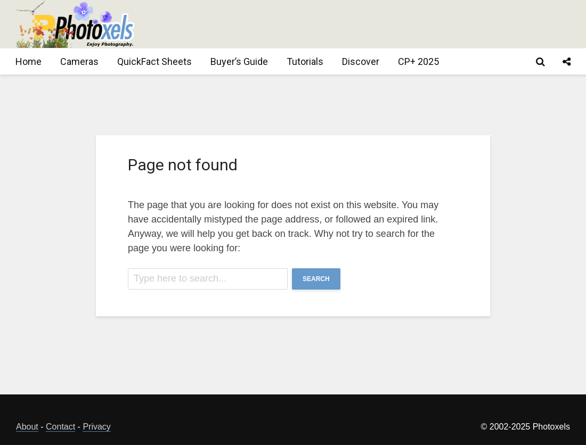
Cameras (79, 61)
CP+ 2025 (418, 61)
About (27, 426)
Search (316, 279)
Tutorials (305, 61)
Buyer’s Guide (239, 61)
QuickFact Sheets (154, 61)
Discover (360, 61)
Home (28, 61)
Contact (60, 426)
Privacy (96, 426)
